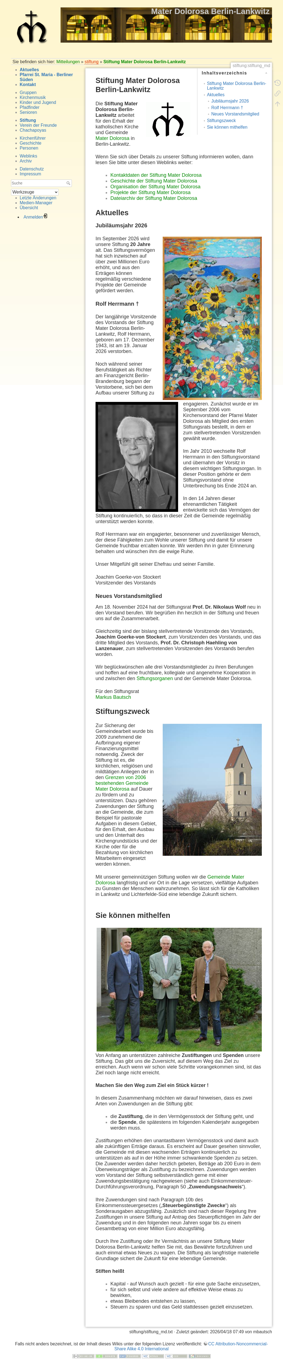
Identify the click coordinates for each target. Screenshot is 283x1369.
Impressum (30, 174)
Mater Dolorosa (112, 138)
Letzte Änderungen (38, 197)
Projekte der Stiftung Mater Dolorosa (150, 192)
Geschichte (31, 143)
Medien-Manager (36, 202)
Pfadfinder (30, 107)
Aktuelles (29, 69)
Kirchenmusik (33, 97)
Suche (69, 183)
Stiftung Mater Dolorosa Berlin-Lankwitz (145, 61)
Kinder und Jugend (38, 102)
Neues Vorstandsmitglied (235, 114)
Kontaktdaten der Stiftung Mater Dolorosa (156, 175)
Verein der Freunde (38, 125)
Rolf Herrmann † (227, 107)
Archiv (26, 161)
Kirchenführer (33, 138)
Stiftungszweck (221, 120)
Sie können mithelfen (227, 127)
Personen (29, 148)
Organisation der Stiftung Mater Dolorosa (155, 186)
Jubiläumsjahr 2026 (230, 101)
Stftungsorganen (155, 678)
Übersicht (29, 207)
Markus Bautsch (113, 697)
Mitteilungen (68, 61)
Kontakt (28, 84)
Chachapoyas (33, 130)
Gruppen (28, 92)
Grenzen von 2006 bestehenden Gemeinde (122, 780)
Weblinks (28, 156)
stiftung (92, 61)
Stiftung (28, 120)
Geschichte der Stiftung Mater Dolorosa (153, 181)
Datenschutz (32, 169)
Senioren (28, 112)
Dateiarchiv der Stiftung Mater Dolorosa (153, 198)
